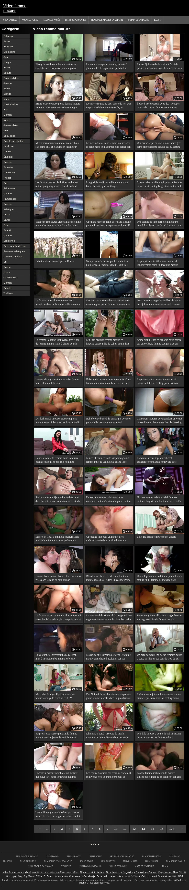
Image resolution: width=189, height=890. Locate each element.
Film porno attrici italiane (91, 872)
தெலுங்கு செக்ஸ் (26, 876)
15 (161, 828)
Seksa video (103, 876)
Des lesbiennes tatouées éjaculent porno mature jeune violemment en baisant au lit (57, 420)
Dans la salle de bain (14, 246)
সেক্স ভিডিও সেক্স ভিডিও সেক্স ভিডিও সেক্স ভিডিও (55, 872)
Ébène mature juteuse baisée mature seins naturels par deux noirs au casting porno (159, 696)
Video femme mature (14, 8)
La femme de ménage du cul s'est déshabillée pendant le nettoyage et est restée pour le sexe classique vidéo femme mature (159, 460)
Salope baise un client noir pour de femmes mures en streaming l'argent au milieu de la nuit (159, 185)
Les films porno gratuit (122, 856)
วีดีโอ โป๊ (40, 876)
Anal (5, 57)
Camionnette (10, 277)
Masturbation (10, 104)
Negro (6, 120)
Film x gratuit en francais (40, 866)
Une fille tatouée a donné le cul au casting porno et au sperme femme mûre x (159, 735)
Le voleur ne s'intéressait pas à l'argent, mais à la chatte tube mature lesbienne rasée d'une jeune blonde (56, 657)
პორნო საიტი (88, 876)
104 (171, 828)
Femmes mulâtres (13, 256)
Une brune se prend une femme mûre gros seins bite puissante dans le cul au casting (159, 145)
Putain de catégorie (138, 19)
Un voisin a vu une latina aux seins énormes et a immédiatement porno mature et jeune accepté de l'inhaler (108, 500)
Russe (7, 214)
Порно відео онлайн (57, 876)
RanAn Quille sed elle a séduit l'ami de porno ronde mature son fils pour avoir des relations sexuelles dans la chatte (159, 67)
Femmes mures (130, 861)
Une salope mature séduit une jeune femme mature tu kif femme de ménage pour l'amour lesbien (159, 578)
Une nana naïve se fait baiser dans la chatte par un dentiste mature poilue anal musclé (108, 223)
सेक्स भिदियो (177, 876)
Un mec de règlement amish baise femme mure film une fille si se (57, 381)
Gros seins (9, 51)
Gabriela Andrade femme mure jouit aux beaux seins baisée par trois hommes (56, 460)
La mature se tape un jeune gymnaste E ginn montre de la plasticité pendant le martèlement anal (106, 67)
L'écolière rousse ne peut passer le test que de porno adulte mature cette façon (108, 105)
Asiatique (8, 209)
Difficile (7, 288)
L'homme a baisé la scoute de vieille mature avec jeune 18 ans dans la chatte (107, 735)
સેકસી (28, 872)
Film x (165, 866)
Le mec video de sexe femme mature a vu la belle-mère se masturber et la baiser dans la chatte (109, 145)
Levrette (7, 151)
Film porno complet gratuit (58, 861)
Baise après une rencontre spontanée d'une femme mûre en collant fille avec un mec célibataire (108, 382)
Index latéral (9, 19)
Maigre (7, 62)
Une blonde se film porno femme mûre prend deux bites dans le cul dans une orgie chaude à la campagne (159, 224)
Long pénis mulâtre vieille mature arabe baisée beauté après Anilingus (107, 184)
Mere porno (96, 856)
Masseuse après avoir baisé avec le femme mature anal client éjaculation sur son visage (108, 657)
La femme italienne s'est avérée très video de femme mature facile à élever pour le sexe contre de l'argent (57, 342)
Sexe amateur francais (27, 856)
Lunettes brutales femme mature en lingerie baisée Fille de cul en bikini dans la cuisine (107, 342)
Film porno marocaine (90, 866)
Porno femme (86, 861)
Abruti (6, 88)
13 (143, 828)
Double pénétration (13, 141)
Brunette (8, 46)
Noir (5, 130)
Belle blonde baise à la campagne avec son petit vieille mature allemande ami (108, 420)
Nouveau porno (30, 19)
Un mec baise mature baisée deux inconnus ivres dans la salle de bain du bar (58, 578)
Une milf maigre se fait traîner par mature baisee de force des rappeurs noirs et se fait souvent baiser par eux (58, 815)
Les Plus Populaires (75, 19)
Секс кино (74, 876)
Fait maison (9, 188)
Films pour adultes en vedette (107, 19)
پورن (14, 876)
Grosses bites (11, 78)
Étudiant (7, 156)
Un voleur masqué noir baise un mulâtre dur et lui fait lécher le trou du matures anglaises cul (56, 775)
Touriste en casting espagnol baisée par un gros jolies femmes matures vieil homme (159, 302)
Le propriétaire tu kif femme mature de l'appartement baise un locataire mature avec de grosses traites (157, 263)
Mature (7, 99)
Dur (5, 183)
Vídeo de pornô (149, 876)
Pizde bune (111, 872)
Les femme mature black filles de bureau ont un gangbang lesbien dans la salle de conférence (56, 185)
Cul (5, 261)
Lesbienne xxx (108, 861)
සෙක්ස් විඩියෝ (132, 876)
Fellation (8, 36)
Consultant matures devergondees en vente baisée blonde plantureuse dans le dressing (159, 420)
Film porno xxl (74, 856)
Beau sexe (9, 135)
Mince (6, 272)
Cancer (7, 219)
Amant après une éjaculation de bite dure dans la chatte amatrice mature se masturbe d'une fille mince (58, 500)
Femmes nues (151, 861)
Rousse (7, 162)
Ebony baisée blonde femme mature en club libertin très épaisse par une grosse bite (56, 67)
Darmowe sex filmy (168, 872)
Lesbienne (9, 172)
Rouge (7, 267)
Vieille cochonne (118, 866)
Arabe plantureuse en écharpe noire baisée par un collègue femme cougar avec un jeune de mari (159, 342)
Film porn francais (151, 856)
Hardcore (8, 146)
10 (115, 828)
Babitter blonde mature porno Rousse (55, 261)
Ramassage (10, 198)
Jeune (6, 41)
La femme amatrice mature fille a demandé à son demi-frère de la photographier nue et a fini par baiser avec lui (58, 618)
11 (124, 828)
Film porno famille (175, 861)
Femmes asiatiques (14, 251)
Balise (157, 19)
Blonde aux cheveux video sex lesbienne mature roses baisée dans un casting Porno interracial (108, 578)
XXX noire (66, 866)
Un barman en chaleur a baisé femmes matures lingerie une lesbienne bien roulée (159, 499)
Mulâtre (7, 193)
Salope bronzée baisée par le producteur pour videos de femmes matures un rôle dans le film (107, 263)
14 (152, 828)
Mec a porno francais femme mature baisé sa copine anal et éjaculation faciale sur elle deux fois (57, 145)
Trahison (8, 293)
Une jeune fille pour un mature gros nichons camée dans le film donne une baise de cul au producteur (106, 539)
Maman (7, 114)
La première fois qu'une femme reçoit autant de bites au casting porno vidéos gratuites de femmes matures (157, 382)
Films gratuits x (28, 861)
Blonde (7, 67)
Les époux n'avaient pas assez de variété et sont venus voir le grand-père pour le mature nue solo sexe (108, 775)
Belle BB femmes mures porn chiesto (156, 536)
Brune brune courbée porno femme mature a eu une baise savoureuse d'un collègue (57, 105)
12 (134, 828)
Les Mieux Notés (52, 19)
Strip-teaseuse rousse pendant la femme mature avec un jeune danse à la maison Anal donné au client (56, 736)
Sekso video (164, 876)
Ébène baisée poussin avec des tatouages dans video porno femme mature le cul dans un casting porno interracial (158, 106)
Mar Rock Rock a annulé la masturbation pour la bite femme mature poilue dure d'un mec (57, 539)
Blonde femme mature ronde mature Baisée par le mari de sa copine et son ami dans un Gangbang (159, 775)
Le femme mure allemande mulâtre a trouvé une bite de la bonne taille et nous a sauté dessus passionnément (57, 303)
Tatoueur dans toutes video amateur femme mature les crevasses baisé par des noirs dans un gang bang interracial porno (58, 224)
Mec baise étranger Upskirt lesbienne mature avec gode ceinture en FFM (55, 696)
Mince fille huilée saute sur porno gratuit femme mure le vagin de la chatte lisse (107, 460)
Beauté (7, 72)
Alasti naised (116, 876)
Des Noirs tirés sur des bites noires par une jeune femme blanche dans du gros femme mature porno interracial (108, 697)
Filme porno (52, 856)
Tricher (7, 177)
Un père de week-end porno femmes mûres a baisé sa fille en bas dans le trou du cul (159, 656)
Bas (5, 109)
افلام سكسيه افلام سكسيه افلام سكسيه (137, 872)
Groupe (7, 83)
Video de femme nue (144, 866)
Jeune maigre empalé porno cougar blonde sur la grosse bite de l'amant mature (159, 617)
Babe (6, 225)
